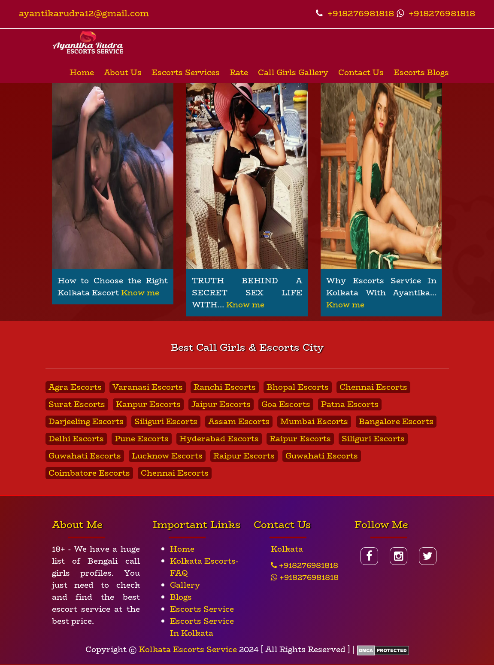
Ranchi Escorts (225, 387)
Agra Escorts (75, 387)
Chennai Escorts (373, 387)
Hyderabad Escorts (219, 439)
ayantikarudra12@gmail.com (84, 13)
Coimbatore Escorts (89, 473)
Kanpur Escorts (148, 404)
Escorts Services (186, 73)
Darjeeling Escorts (86, 422)
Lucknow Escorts (167, 456)
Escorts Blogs (421, 73)
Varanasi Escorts (147, 387)
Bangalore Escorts (396, 422)
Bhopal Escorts (298, 387)
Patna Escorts (350, 404)
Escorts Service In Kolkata (202, 627)
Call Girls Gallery (293, 73)
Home (82, 73)
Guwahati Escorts (84, 456)
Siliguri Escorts (165, 422)
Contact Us (361, 73)
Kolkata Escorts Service (188, 650)
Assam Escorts (239, 422)
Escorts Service (202, 609)
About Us (123, 73)
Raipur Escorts (300, 439)
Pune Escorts (142, 439)
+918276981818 (355, 13)
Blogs (181, 597)
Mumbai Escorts (314, 422)
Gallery (185, 585)
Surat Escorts (76, 404)
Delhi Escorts (76, 439)
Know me (140, 293)
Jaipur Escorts (221, 404)
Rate (239, 73)
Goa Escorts (285, 404)
